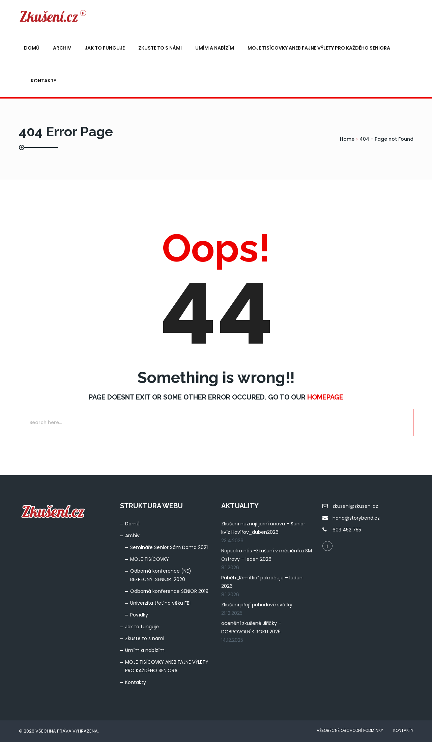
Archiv (62, 48)
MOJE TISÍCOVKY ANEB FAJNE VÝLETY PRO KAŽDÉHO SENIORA (319, 48)
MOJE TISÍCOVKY (149, 559)
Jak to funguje (105, 48)
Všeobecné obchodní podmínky (350, 730)
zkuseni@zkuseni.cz (355, 506)
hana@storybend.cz (356, 518)
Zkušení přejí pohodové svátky (256, 604)
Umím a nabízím (214, 48)
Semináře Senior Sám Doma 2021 (169, 547)
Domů (31, 48)
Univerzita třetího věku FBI (160, 603)
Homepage (325, 397)
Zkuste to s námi (160, 48)
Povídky (139, 614)
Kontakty (43, 80)
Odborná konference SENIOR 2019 (169, 591)
